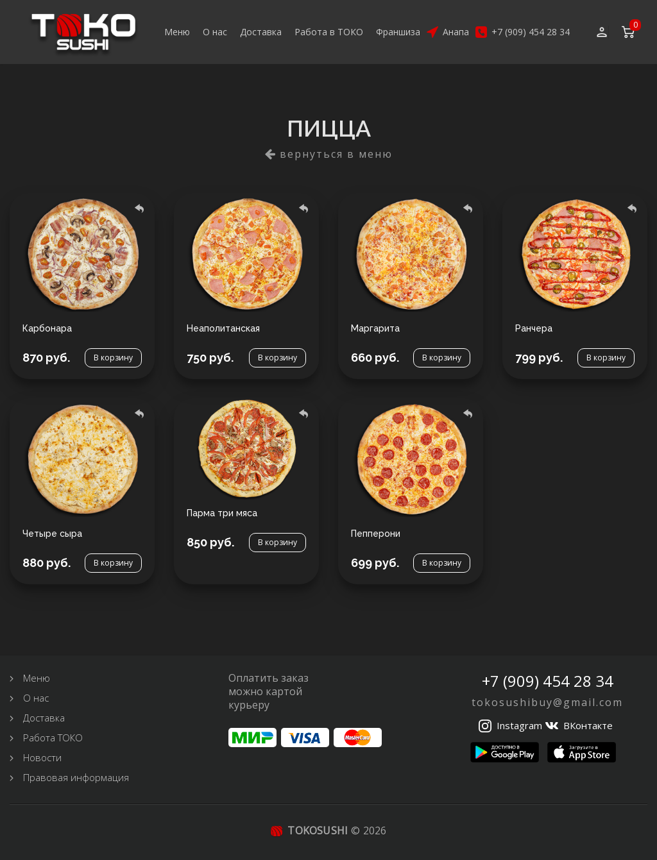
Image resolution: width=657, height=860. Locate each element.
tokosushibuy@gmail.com (547, 702)
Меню (177, 32)
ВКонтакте (588, 725)
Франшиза (398, 32)
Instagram (519, 725)
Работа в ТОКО (328, 32)
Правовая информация (76, 777)
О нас (215, 32)
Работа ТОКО (53, 737)
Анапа (456, 32)
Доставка (261, 32)
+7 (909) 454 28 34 (530, 32)
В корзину (113, 357)
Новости (42, 757)
